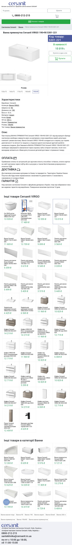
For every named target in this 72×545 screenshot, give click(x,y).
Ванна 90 (19, 515)
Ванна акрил (39, 515)
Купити (60, 58)
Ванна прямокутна (18, 127)
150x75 (4, 92)
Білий (9, 117)
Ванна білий (50, 515)
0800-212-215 (21, 15)
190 (13, 110)
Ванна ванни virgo (7, 515)
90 (12, 108)
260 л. (9, 120)
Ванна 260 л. (61, 515)
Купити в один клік (60, 53)
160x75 (12, 92)
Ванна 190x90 (22, 520)
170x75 (20, 92)
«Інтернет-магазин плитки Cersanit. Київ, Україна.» (20, 531)
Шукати (59, 11)
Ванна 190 (29, 515)
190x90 (35, 92)
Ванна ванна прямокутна (38, 520)
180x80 (27, 92)
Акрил (11, 115)
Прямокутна (12, 122)
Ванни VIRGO (14, 105)
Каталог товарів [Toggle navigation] (36, 21)
